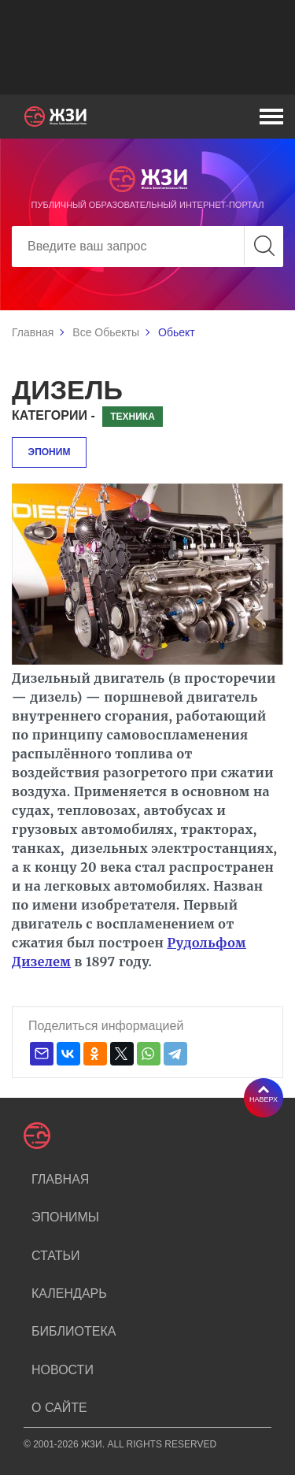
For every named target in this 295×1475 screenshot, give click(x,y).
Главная (32, 332)
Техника (132, 416)
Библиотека (73, 1331)
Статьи (55, 1255)
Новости (62, 1370)
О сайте (59, 1407)
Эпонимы (65, 1217)
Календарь (69, 1293)
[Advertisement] (147, 47)
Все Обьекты (105, 332)
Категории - (53, 415)
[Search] (147, 246)
